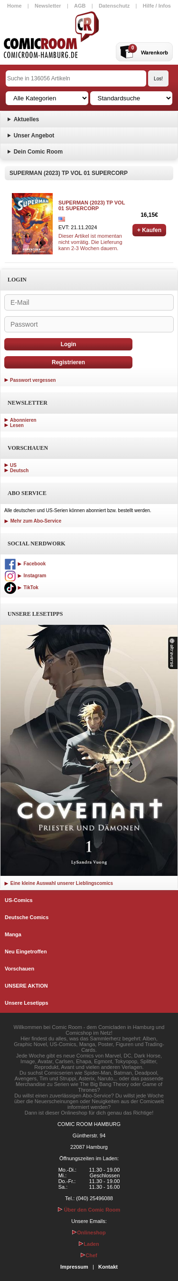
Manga (13, 934)
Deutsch (19, 470)
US (13, 465)
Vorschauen (19, 968)
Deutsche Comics (26, 917)
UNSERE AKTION (26, 986)
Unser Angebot (34, 135)
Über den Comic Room (89, 1210)
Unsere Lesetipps (26, 1003)
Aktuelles (26, 119)
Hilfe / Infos (157, 6)
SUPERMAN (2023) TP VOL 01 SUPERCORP (91, 205)
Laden (89, 1244)
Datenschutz (114, 6)
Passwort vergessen (33, 380)
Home (14, 6)
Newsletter (48, 6)
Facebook (25, 563)
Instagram (25, 575)
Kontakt (108, 1267)
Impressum (74, 1267)
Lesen (17, 425)
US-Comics (19, 900)
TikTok (21, 587)
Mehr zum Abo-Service (32, 521)
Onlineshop (89, 1232)
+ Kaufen (149, 230)
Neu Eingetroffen (26, 951)
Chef (89, 1255)
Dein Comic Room (38, 151)
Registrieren (68, 362)
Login (68, 344)
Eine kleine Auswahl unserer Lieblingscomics (58, 883)
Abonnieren (23, 420)
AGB (79, 6)
